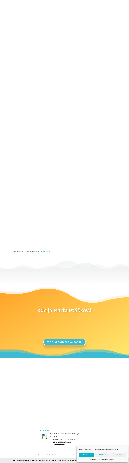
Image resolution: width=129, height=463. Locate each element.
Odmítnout (102, 455)
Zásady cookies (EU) (44, 454)
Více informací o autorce (64, 342)
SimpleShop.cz (44, 251)
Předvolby (118, 455)
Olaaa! (71, 460)
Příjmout (86, 455)
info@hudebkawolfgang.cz (62, 442)
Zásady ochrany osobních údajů (106, 459)
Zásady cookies (93, 459)
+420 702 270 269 (59, 445)
